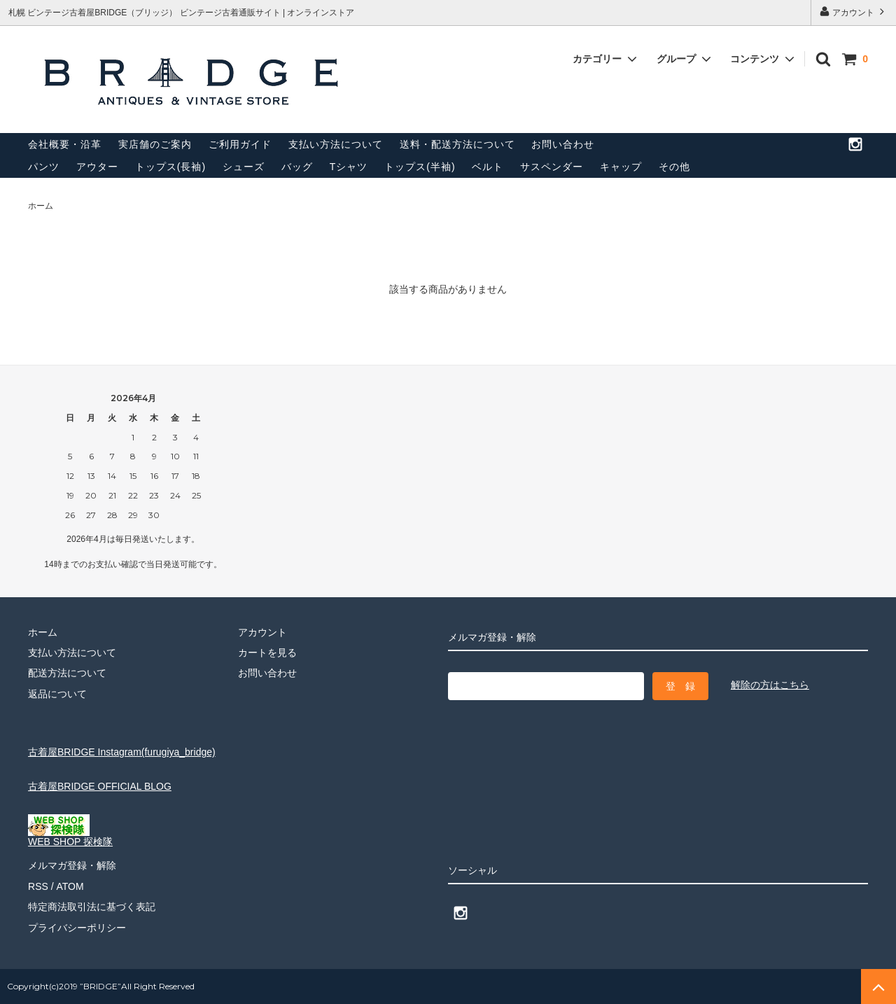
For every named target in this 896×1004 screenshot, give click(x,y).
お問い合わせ (562, 144)
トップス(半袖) (419, 166)
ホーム (40, 206)
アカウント (853, 12)
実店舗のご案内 (155, 144)
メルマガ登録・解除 (72, 865)
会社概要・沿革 (65, 144)
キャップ (621, 166)
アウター (97, 166)
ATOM (69, 885)
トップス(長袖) (170, 166)
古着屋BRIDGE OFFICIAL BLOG (100, 786)
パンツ (43, 166)
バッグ (297, 166)
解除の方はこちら (770, 684)
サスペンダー (551, 166)
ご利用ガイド (240, 144)
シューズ (244, 166)
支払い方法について (335, 144)
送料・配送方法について (457, 144)
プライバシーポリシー (77, 927)
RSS (38, 885)
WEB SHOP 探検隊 (70, 837)
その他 (674, 166)
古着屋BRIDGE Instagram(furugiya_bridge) (122, 752)
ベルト (487, 166)
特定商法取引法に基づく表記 (91, 906)
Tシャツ (349, 166)
